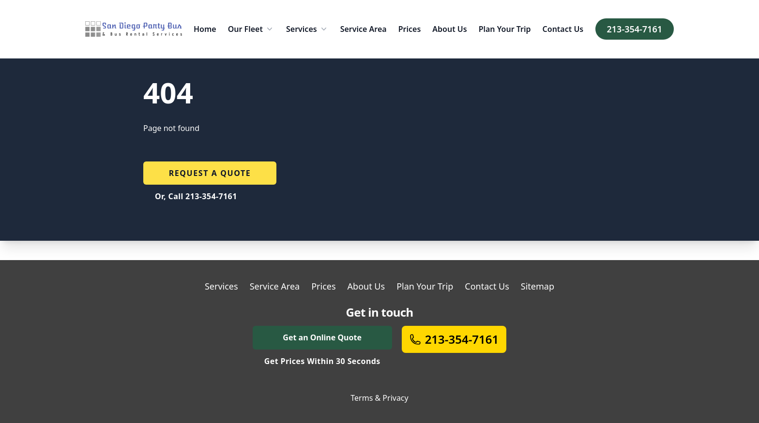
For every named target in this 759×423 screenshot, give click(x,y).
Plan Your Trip (505, 29)
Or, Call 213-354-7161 (196, 196)
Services (307, 29)
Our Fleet (251, 29)
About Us (449, 29)
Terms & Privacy (379, 398)
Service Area (363, 29)
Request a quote (210, 173)
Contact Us (563, 29)
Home (205, 29)
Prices (409, 29)
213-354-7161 (634, 29)
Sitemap (537, 286)
